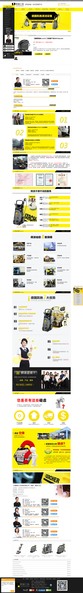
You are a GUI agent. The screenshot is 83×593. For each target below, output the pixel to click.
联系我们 (65, 0)
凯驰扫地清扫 (28, 31)
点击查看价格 (38, 54)
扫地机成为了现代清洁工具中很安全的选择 (20, 573)
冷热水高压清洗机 (58, 163)
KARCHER (22, 309)
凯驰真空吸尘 (23, 31)
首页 (23, 578)
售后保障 (42, 74)
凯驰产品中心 (36, 578)
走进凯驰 (27, 578)
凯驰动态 (54, 578)
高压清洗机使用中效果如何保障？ (18, 567)
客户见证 (58, 578)
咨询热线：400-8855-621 (33, 160)
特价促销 (31, 578)
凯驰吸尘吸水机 (7, 13)
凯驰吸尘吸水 (33, 31)
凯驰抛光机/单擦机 (7, 19)
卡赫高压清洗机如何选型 (17, 561)
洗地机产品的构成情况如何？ (17, 565)
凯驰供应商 (38, 406)
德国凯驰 (18, 31)
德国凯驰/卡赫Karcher (49, 156)
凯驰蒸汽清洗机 (7, 22)
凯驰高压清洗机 (7, 10)
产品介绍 (16, 74)
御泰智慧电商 (47, 587)
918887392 (9, 50)
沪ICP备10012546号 (38, 587)
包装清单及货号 (28, 74)
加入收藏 (58, 0)
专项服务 (47, 74)
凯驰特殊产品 (8, 28)
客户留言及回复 (36, 74)
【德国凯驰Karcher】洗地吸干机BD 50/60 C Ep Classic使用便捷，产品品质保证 (33, 556)
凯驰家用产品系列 (9, 30)
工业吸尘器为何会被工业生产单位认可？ (19, 571)
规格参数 (22, 74)
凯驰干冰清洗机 (49, 578)
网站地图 (69, 0)
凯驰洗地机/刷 (38, 31)
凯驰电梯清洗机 (7, 24)
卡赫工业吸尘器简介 (16, 563)
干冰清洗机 (38, 166)
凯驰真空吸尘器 (7, 17)
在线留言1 (61, 0)
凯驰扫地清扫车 (7, 15)
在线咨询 (47, 54)
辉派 (57, 446)
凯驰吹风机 (6, 26)
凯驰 (19, 316)
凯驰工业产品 (8, 8)
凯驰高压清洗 (44, 31)
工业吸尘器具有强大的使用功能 (18, 575)
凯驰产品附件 (8, 31)
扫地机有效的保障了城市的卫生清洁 (19, 569)
